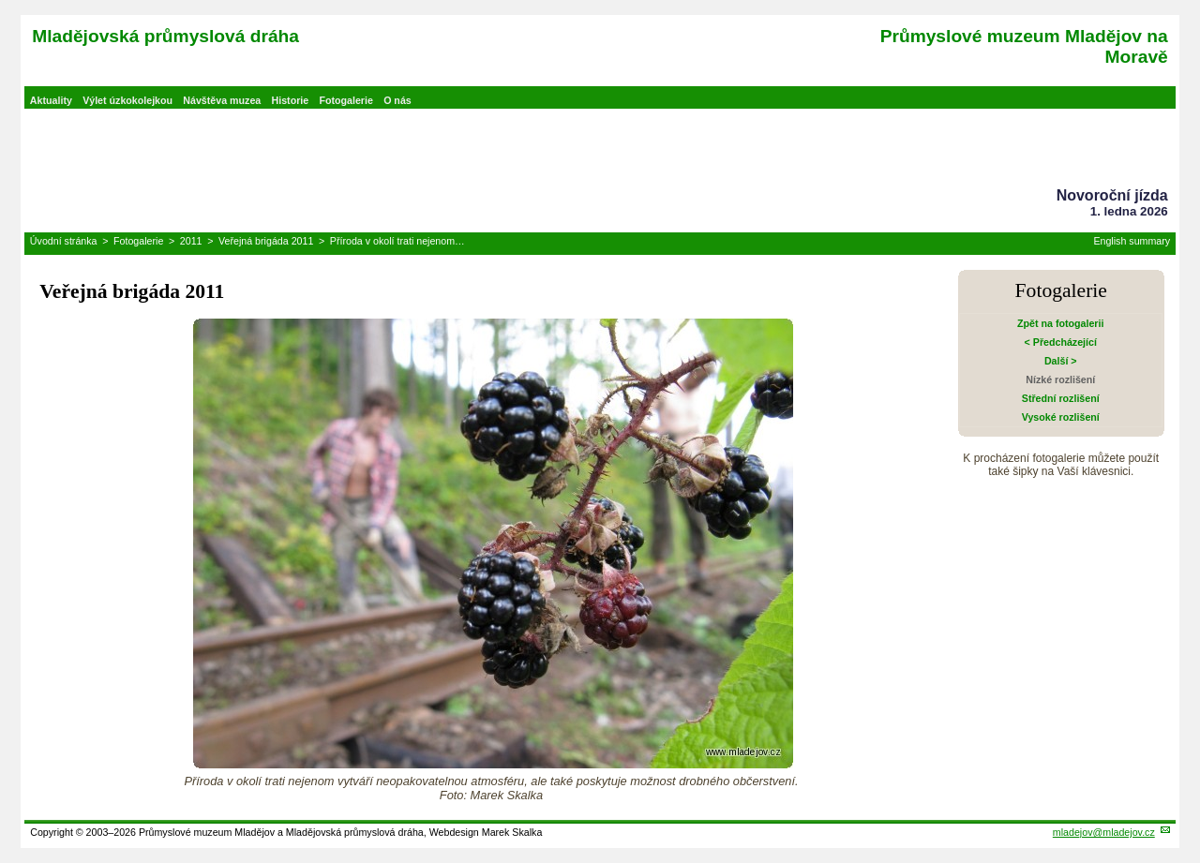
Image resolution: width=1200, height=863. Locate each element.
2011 (191, 240)
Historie (290, 100)
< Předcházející (1061, 342)
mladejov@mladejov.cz (1104, 832)
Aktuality (51, 100)
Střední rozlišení (1061, 398)
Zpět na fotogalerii (1060, 323)
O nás (397, 100)
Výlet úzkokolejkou (127, 100)
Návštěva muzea (222, 100)
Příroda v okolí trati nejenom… (397, 240)
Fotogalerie (345, 100)
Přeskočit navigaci (1, 1)
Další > (1060, 360)
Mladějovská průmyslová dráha (165, 36)
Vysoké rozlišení (1061, 417)
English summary (1131, 240)
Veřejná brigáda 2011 (265, 240)
